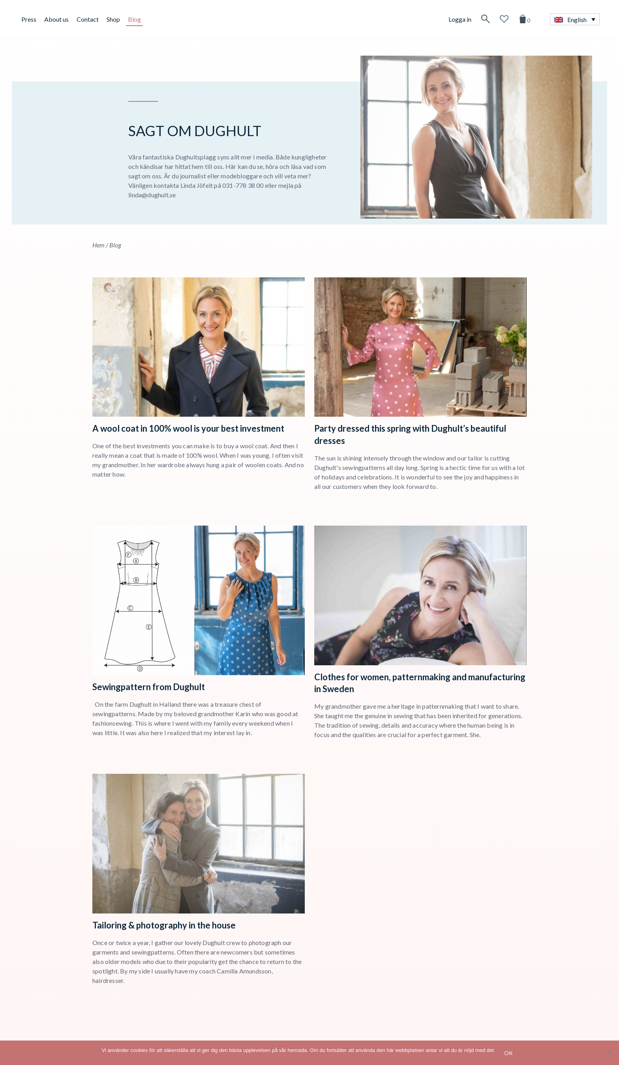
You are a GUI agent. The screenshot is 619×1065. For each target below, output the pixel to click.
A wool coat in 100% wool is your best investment (188, 428)
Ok (508, 1053)
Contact (88, 19)
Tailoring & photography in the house (164, 925)
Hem (98, 245)
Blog (134, 19)
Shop (113, 19)
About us (56, 19)
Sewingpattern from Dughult (148, 686)
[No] (609, 1053)
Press (28, 19)
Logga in (459, 19)
